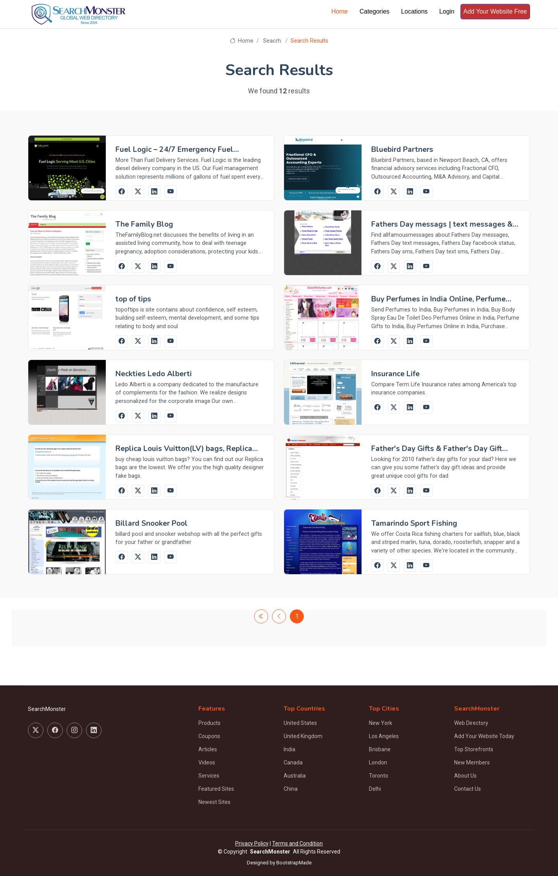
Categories (374, 11)
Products (209, 723)
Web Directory (471, 723)
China (291, 789)
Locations (414, 11)
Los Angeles (384, 736)
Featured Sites (216, 789)
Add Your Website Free (495, 11)
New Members (472, 762)
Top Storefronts (473, 749)
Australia (295, 775)
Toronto (378, 775)
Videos (206, 762)
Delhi (375, 789)
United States (300, 723)
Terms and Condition (297, 843)
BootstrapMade (294, 863)
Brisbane (380, 749)
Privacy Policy (252, 843)
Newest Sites (214, 802)
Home (339, 11)
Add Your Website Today (484, 736)
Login (447, 11)
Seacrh (272, 41)
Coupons (209, 736)
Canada (293, 762)
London (378, 762)
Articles (207, 749)
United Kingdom (303, 736)
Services (208, 775)
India (289, 749)
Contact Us (467, 789)
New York (380, 723)
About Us (465, 775)
